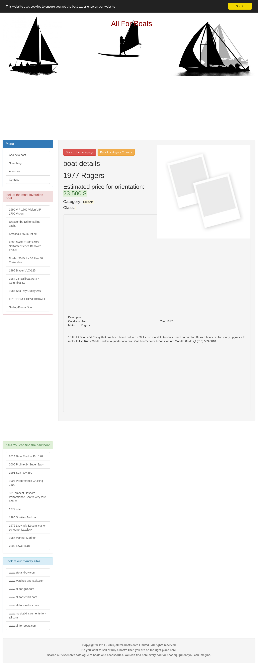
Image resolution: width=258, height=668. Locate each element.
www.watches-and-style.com (26, 580)
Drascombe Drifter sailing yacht (24, 223)
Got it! (240, 6)
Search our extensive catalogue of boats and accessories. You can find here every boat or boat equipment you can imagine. (129, 655)
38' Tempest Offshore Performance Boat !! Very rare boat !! (27, 497)
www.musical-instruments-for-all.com (27, 615)
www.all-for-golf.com (21, 588)
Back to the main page (80, 152)
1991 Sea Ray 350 (20, 472)
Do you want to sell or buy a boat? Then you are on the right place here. (129, 650)
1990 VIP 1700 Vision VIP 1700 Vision (25, 211)
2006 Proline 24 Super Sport (26, 464)
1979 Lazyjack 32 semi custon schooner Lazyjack (27, 527)
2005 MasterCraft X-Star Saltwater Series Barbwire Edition (25, 246)
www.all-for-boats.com (23, 625)
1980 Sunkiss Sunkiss (22, 517)
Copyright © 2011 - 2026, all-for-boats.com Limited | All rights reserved (129, 645)
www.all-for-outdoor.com (24, 605)
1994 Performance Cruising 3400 (26, 482)
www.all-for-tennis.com (23, 597)
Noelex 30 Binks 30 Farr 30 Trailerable (26, 260)
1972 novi (15, 509)
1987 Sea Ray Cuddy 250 (25, 290)
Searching (15, 163)
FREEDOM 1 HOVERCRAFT (27, 299)
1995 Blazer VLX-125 (22, 270)
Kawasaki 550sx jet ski (23, 234)
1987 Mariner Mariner (22, 537)
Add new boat (17, 155)
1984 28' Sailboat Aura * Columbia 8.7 (24, 280)
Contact (14, 179)
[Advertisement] (129, 107)
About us (14, 171)
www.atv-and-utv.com (22, 572)
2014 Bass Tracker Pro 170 (26, 456)
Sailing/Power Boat (21, 307)
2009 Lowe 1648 (19, 546)
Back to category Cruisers (116, 152)
